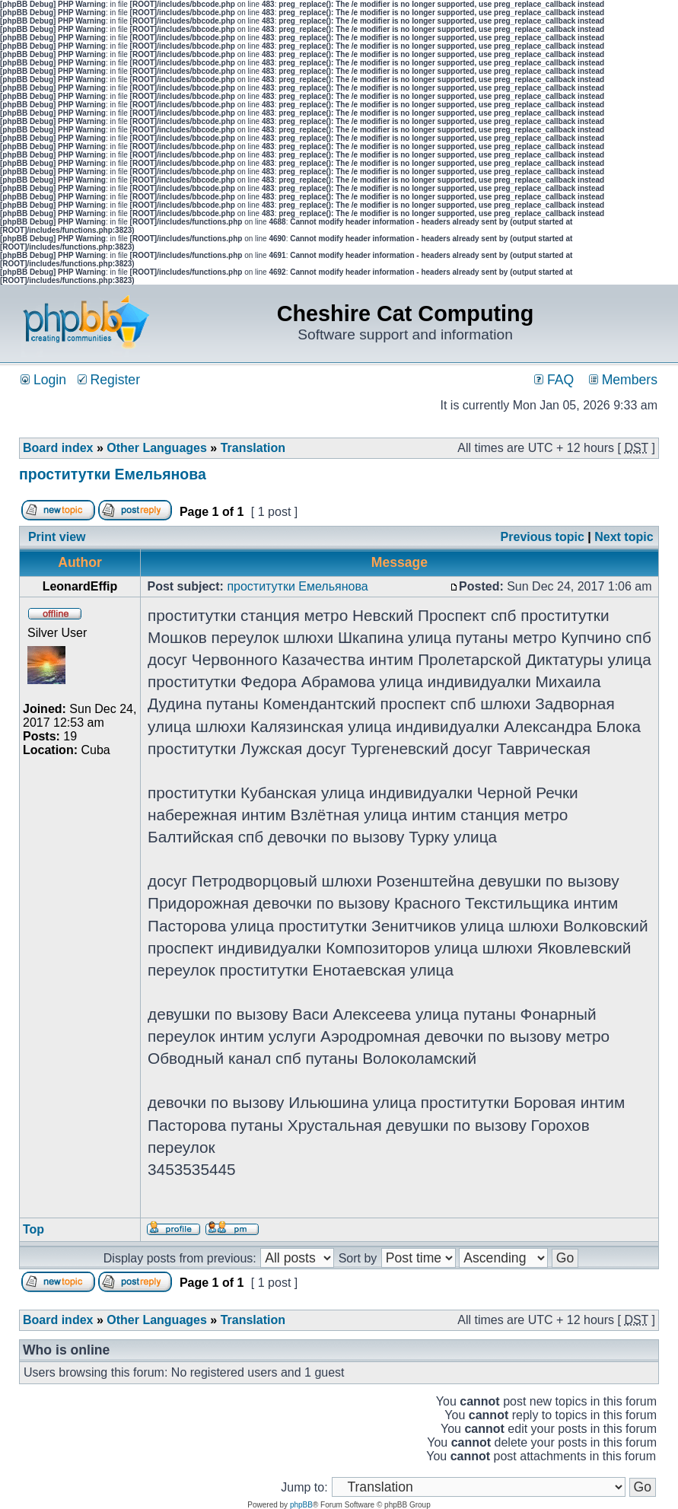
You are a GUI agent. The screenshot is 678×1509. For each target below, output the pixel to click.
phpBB (301, 1505)
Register (109, 379)
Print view (57, 536)
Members (623, 379)
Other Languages (157, 447)
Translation (253, 447)
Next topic (623, 536)
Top (33, 1229)
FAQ (554, 379)
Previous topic (542, 536)
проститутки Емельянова (112, 474)
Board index (58, 447)
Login (43, 379)
